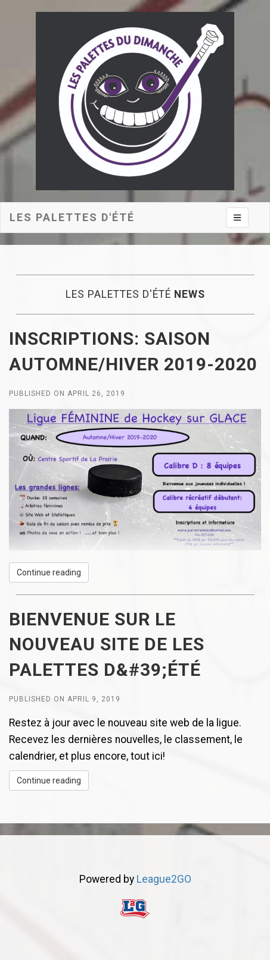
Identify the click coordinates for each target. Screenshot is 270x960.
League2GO (163, 879)
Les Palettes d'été (72, 217)
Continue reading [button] (49, 572)
